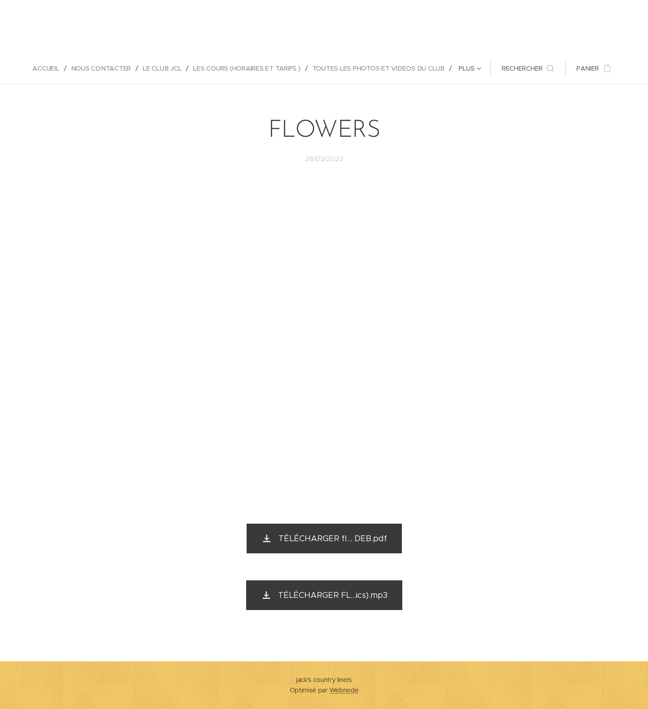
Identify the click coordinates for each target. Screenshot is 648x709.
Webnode (344, 690)
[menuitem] (48, 68)
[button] (529, 68)
